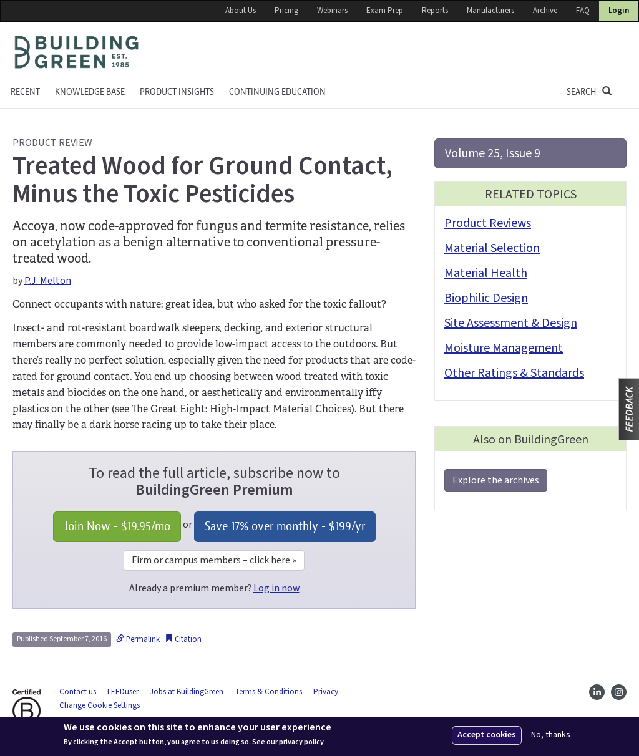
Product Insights (177, 92)
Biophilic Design (486, 298)
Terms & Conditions (268, 691)
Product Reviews (487, 223)
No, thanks (550, 735)
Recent (25, 92)
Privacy (325, 691)
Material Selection (492, 248)
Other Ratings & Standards (514, 373)
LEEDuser (123, 691)
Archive (545, 10)
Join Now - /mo (117, 526)
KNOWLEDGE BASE (90, 92)
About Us (240, 10)
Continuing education (277, 92)
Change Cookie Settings (99, 705)
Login (618, 10)
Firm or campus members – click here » (214, 560)
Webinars (332, 10)
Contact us (77, 691)
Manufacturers (490, 10)
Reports (435, 10)
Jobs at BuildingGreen (186, 691)
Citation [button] (183, 639)
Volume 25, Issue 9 (492, 153)
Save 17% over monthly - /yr (285, 526)
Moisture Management (503, 348)
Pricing (286, 10)
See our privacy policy (288, 742)
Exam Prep (384, 10)
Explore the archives (495, 480)
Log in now (276, 588)
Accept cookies (486, 735)
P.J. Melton (47, 281)
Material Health (485, 273)
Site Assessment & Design (510, 323)
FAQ (583, 10)
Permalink (138, 639)
